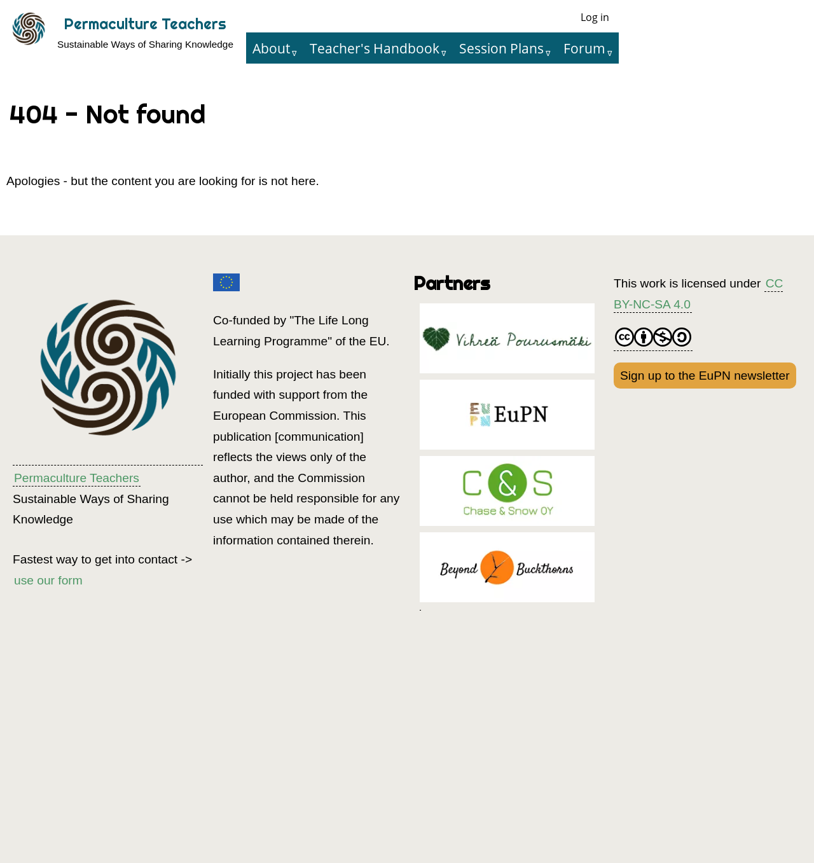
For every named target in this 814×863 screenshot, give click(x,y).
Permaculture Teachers (145, 24)
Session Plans (501, 48)
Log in (595, 17)
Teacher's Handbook (374, 48)
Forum (584, 48)
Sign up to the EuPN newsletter (705, 375)
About (271, 48)
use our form (48, 580)
